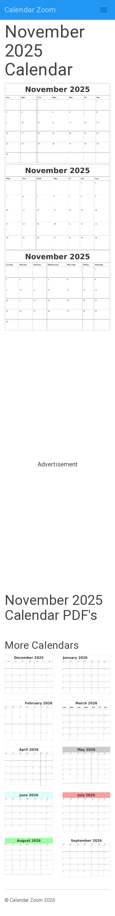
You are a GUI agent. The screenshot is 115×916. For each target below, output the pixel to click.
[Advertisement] (57, 395)
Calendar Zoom (30, 10)
